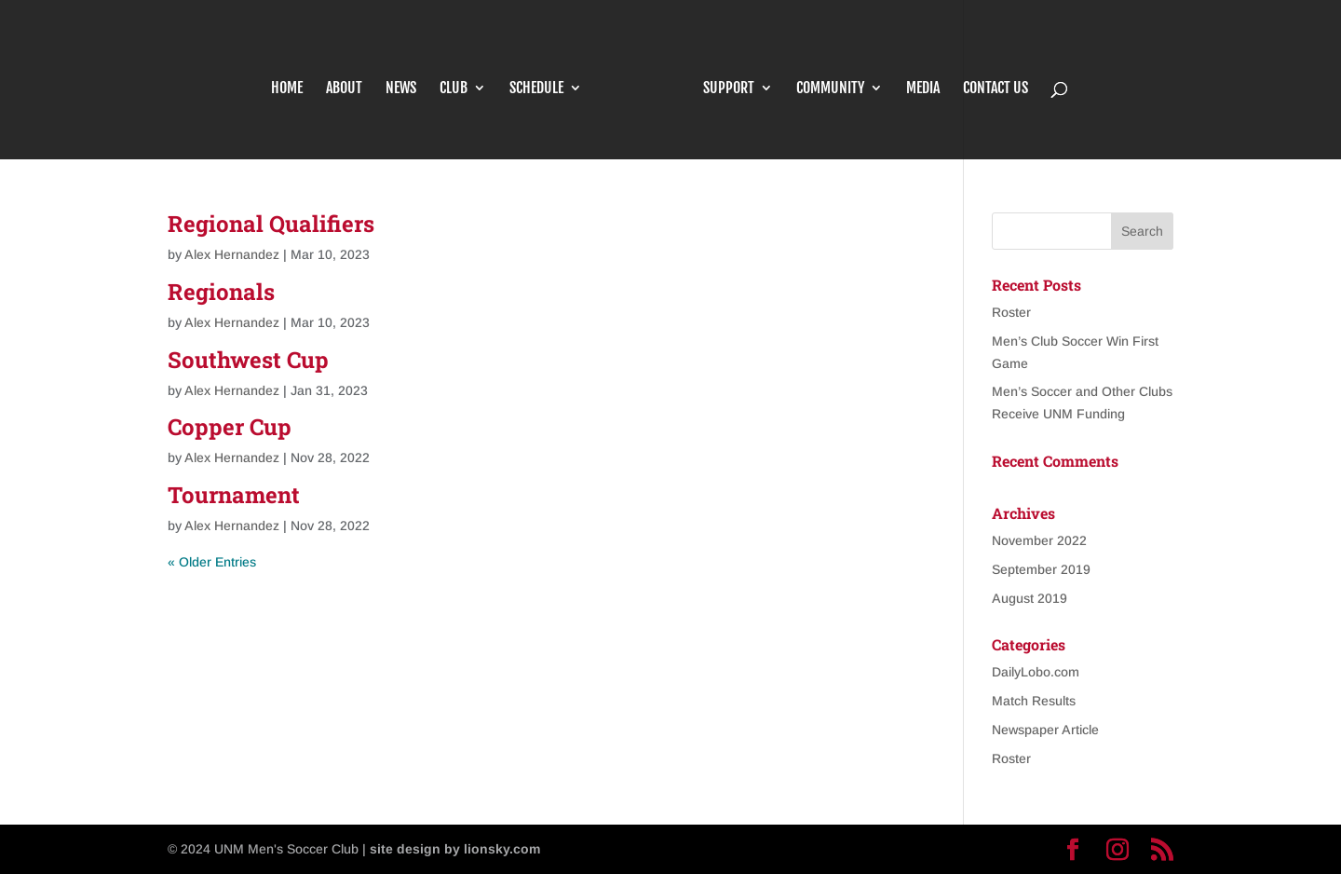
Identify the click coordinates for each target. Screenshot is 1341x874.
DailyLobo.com (1035, 671)
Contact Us (995, 89)
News (401, 89)
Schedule (536, 89)
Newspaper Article (1045, 729)
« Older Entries (212, 561)
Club (453, 89)
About (344, 89)
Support (728, 89)
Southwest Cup (248, 360)
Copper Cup (229, 427)
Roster (1011, 312)
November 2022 (1039, 540)
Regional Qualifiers (271, 224)
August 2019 (1029, 598)
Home (287, 89)
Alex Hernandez (231, 254)
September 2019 (1041, 569)
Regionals (221, 292)
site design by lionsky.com (455, 848)
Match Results (1034, 700)
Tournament (234, 495)
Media (923, 89)
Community (830, 89)
